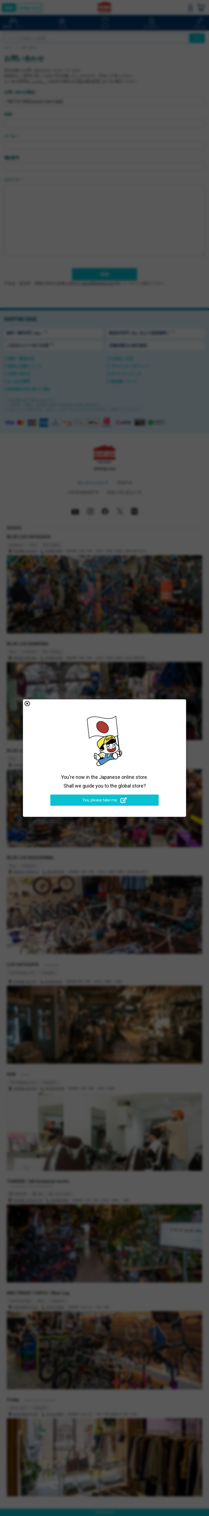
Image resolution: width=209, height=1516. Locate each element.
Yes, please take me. (104, 800)
